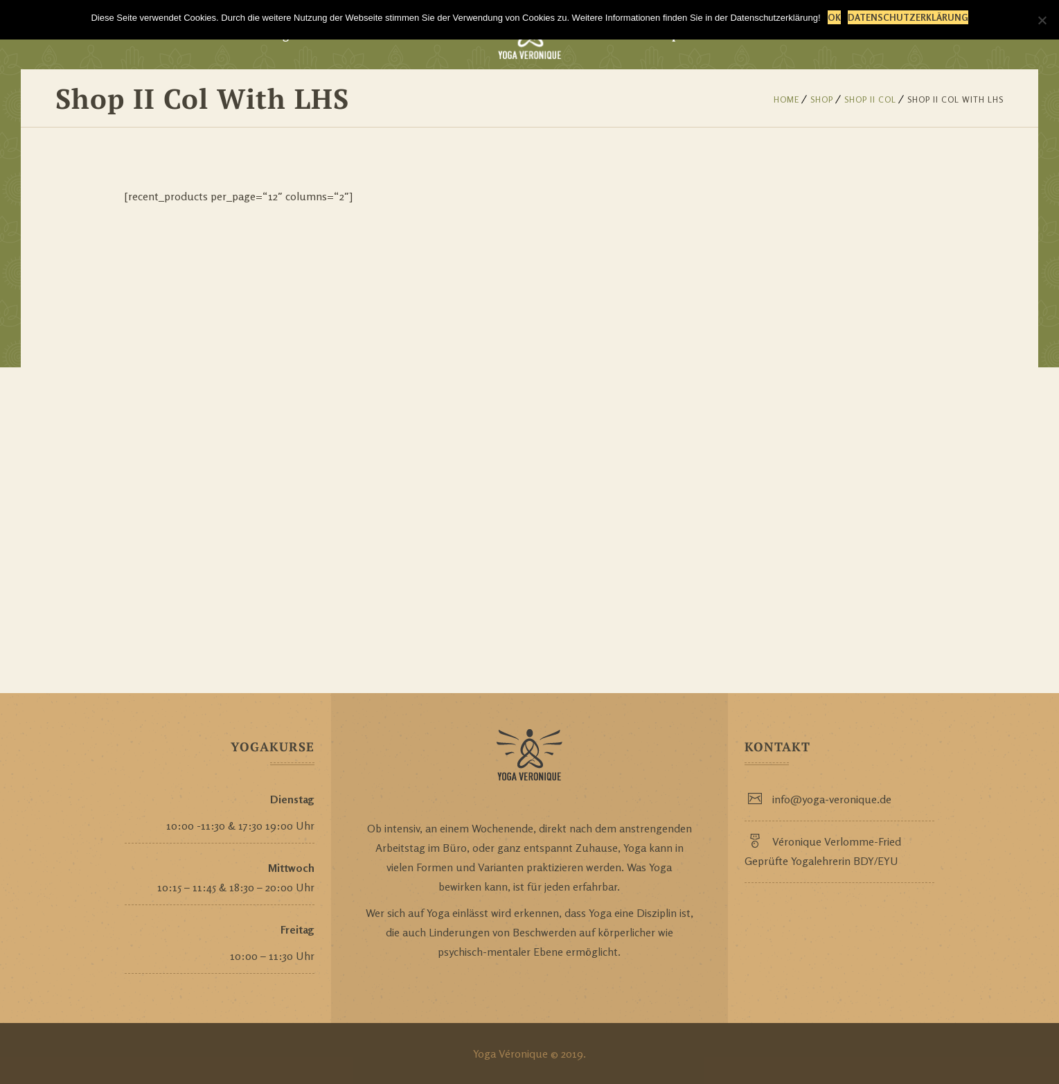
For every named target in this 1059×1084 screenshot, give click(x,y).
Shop (821, 99)
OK (834, 17)
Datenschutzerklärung (908, 17)
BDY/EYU (875, 861)
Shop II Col (870, 99)
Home (786, 99)
